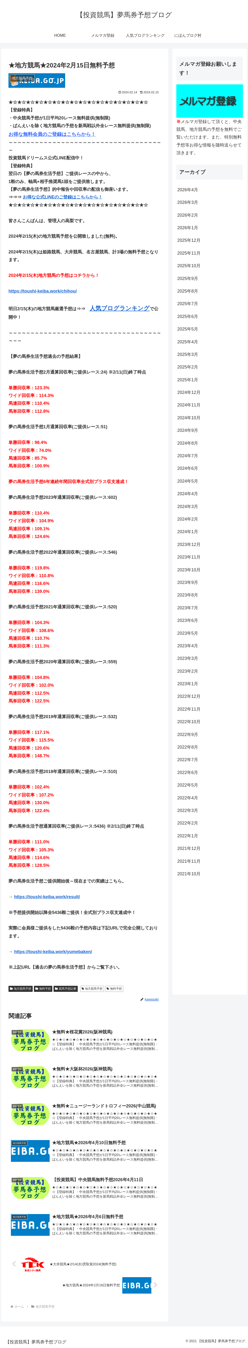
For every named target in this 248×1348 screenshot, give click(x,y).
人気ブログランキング (120, 308)
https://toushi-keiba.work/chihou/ (42, 291)
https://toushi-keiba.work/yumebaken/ (53, 951)
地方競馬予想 (20, 988)
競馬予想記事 (65, 988)
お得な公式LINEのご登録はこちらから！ (62, 197)
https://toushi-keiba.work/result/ (47, 896)
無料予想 (43, 988)
